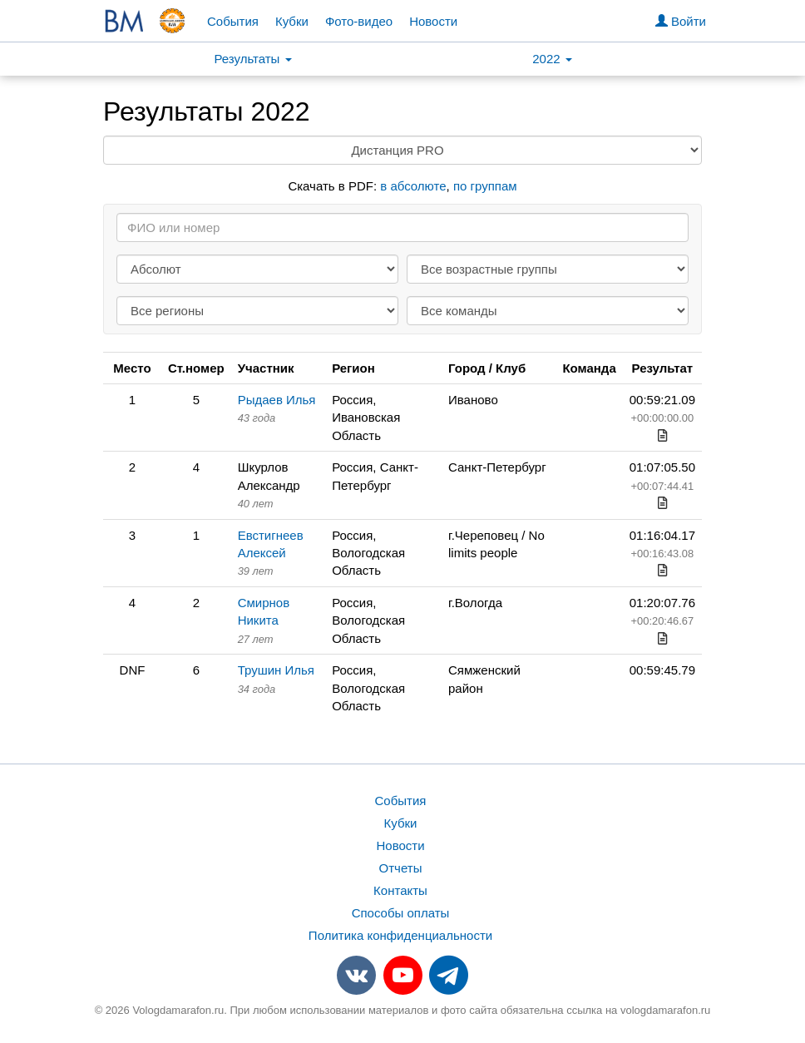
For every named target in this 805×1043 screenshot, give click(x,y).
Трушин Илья (276, 670)
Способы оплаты (401, 913)
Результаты (252, 59)
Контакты (400, 890)
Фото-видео (359, 21)
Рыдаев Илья (277, 400)
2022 (552, 59)
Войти (680, 21)
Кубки (292, 21)
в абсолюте (413, 186)
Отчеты (400, 868)
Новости (433, 21)
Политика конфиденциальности (400, 935)
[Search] (402, 227)
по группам (485, 186)
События (233, 21)
